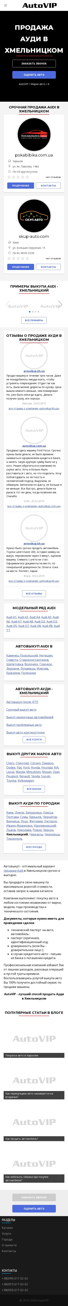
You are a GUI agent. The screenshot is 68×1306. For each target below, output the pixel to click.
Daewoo (47, 763)
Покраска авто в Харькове (21, 1055)
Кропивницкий (45, 826)
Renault (24, 776)
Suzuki (45, 776)
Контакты (9, 1251)
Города (7, 1239)
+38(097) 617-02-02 (15, 1284)
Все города (34, 847)
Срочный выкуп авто (21, 710)
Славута (12, 660)
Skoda (35, 776)
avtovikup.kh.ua (34, 371)
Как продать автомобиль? (21, 1138)
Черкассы (36, 834)
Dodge (10, 767)
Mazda (20, 772)
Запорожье (34, 813)
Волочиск (31, 664)
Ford (26, 767)
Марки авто (38, 84)
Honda (35, 767)
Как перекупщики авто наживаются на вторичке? (29, 1095)
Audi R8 (47, 626)
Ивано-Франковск (19, 826)
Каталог (7, 1228)
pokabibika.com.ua (34, 155)
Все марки (34, 789)
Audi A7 (16, 621)
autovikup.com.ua (34, 446)
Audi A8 (28, 621)
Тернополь (14, 839)
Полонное (28, 673)
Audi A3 (23, 617)
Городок (46, 664)
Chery (10, 763)
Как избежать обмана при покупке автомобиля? (26, 1178)
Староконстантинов (34, 660)
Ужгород (50, 821)
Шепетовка (14, 664)
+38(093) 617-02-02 (15, 1290)
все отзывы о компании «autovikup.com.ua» (34, 506)
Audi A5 (46, 617)
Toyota (11, 781)
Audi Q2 (39, 621)
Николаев (24, 830)
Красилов (13, 673)
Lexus (10, 772)
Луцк (24, 821)
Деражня (12, 669)
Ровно (37, 830)
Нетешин (45, 655)
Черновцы (52, 834)
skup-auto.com (34, 236)
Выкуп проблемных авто (24, 725)
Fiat (19, 767)
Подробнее (20, 185)
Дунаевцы (27, 669)
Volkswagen (26, 781)
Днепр (19, 813)
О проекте (9, 1245)
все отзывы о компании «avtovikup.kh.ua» (34, 408)
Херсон (48, 830)
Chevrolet (22, 763)
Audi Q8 (35, 626)
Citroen (35, 763)
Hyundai (47, 767)
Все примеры (34, 320)
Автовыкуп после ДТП (22, 702)
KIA (56, 767)
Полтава (12, 817)
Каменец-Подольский (22, 655)
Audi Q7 (23, 626)
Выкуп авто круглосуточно (25, 732)
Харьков (35, 817)
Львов (11, 830)
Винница (12, 821)
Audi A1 (11, 617)
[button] (29, 311)
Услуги (6, 1234)
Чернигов (50, 817)
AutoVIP (23, 84)
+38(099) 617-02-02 (15, 1278)
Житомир (36, 821)
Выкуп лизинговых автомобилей (29, 717)
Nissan (46, 772)
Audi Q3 (51, 621)
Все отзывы (34, 593)
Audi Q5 (11, 626)
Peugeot (12, 776)
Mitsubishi (33, 772)
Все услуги (34, 739)
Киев (9, 813)
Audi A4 (35, 617)
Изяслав (42, 669)
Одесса (48, 813)
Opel (56, 772)
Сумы (24, 817)
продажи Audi (14, 871)
